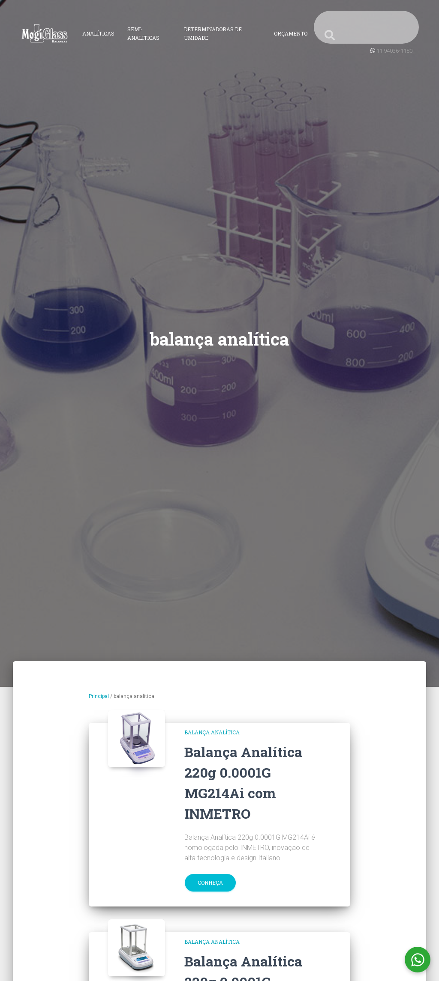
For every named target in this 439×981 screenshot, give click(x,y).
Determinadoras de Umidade (213, 33)
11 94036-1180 (394, 51)
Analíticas (98, 33)
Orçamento (290, 33)
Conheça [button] (210, 882)
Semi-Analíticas (143, 33)
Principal (99, 696)
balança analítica (212, 732)
